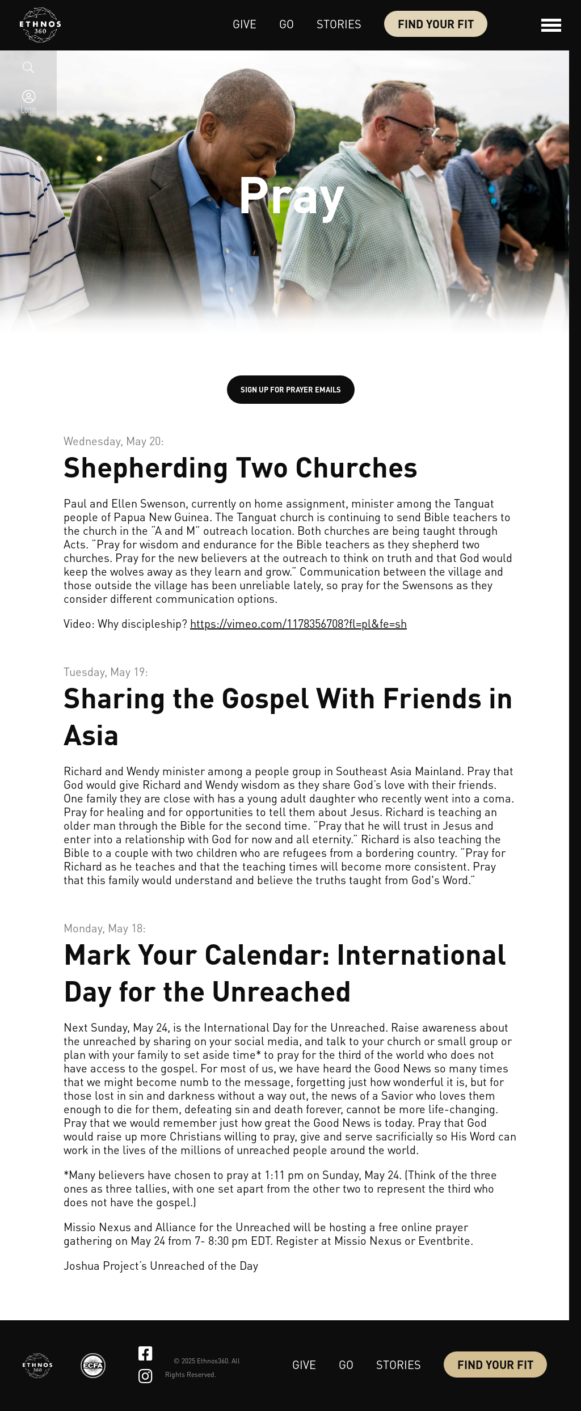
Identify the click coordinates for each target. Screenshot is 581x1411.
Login (28, 112)
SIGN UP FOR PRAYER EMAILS (291, 389)
